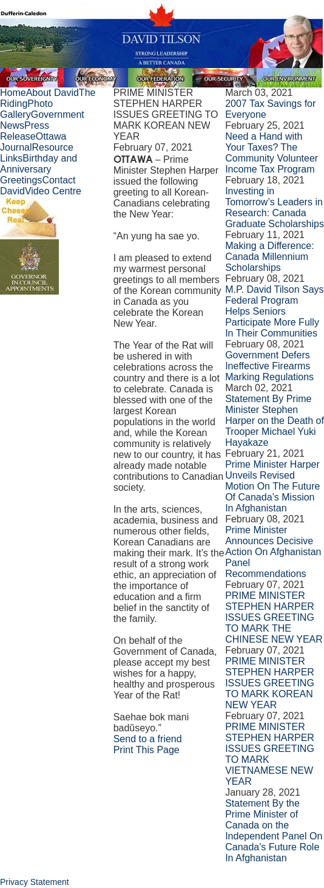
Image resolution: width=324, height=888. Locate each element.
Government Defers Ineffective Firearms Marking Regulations (269, 366)
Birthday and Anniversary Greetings (38, 169)
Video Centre (53, 191)
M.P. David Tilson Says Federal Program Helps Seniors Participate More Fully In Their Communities (274, 311)
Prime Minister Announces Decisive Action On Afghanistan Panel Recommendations (273, 552)
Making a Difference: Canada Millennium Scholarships (269, 257)
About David (52, 92)
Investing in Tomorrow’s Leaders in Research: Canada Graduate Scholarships (274, 207)
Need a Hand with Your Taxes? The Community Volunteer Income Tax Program (271, 152)
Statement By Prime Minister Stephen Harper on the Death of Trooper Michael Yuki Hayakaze (274, 421)
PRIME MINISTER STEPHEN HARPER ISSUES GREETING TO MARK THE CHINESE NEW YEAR (274, 617)
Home (13, 92)
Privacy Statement (34, 882)
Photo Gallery (26, 109)
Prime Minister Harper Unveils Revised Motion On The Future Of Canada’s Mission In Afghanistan (272, 486)
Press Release (24, 131)
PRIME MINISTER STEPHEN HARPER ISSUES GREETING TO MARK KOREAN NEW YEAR (269, 683)
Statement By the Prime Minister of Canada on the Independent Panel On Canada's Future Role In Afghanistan (273, 830)
